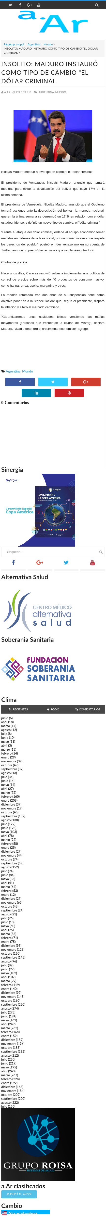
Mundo (48, 44)
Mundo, (61, 92)
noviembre (8, 761)
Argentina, (46, 92)
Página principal (14, 44)
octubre (6, 765)
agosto (6, 730)
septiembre (9, 769)
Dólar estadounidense (23, 1213)
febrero (6, 753)
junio (4, 718)
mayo (5, 742)
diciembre (8, 804)
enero (5, 757)
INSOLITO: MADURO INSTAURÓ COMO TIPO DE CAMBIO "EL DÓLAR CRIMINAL (49, 72)
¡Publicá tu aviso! (19, 1194)
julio (4, 734)
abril (4, 722)
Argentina (34, 44)
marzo (5, 726)
